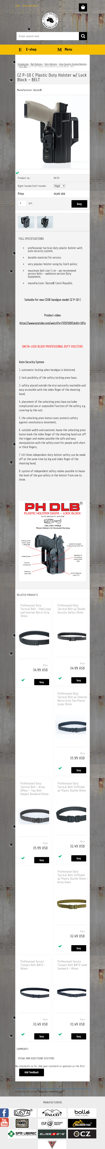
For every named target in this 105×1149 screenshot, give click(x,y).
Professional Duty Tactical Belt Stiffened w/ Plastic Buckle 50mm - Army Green (72, 877)
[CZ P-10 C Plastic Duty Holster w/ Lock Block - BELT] (52, 96)
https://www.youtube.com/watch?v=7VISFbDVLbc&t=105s (52, 323)
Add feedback (31, 1072)
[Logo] (50, 20)
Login (17, 5)
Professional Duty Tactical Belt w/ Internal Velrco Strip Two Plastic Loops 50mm (72, 699)
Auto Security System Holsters (73, 64)
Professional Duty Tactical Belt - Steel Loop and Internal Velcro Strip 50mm (35, 611)
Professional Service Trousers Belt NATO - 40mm (32, 965)
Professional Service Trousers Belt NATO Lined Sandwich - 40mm (72, 965)
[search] (83, 36)
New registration (30, 5)
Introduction (23, 64)
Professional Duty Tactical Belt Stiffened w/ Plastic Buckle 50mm (71, 787)
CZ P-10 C (23, 66)
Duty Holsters (51, 64)
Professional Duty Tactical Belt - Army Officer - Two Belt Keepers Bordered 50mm (34, 789)
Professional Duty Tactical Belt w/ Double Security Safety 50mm (71, 609)
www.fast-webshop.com (51, 1091)
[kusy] (22, 203)
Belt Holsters (37, 64)
